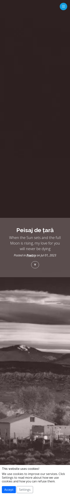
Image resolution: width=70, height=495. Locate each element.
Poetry (31, 255)
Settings (25, 490)
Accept (8, 490)
